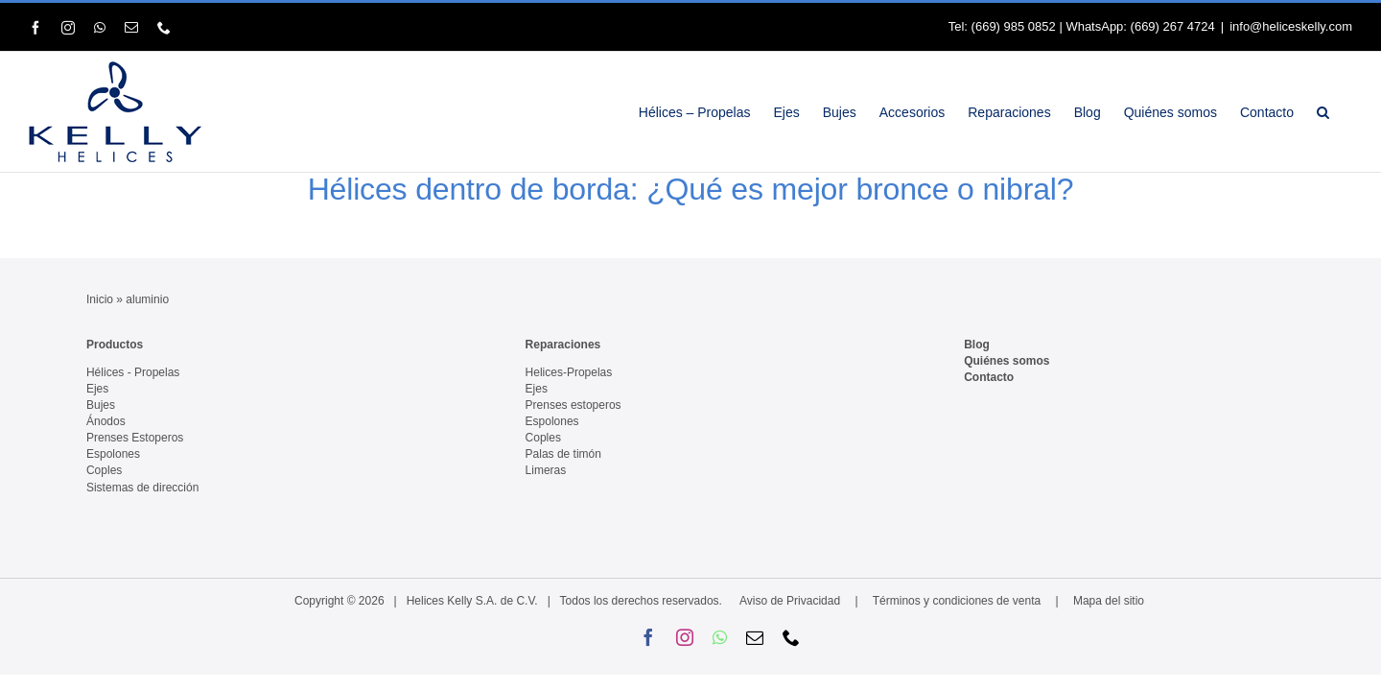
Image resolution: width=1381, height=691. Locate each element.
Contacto (989, 377)
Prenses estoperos (573, 405)
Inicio (99, 299)
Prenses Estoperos (134, 437)
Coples (104, 470)
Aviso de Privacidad (789, 601)
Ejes (97, 388)
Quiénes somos (1006, 361)
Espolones (113, 454)
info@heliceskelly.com (1290, 26)
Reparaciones (563, 344)
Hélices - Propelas (132, 372)
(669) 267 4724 (1173, 26)
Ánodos (106, 421)
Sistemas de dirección (142, 487)
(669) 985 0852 (1013, 26)
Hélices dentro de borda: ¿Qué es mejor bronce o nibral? (691, 189)
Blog (977, 344)
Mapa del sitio (1108, 601)
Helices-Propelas (569, 372)
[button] (1346, 112)
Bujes (100, 405)
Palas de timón (563, 454)
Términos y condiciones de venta (957, 601)
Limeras (546, 470)
